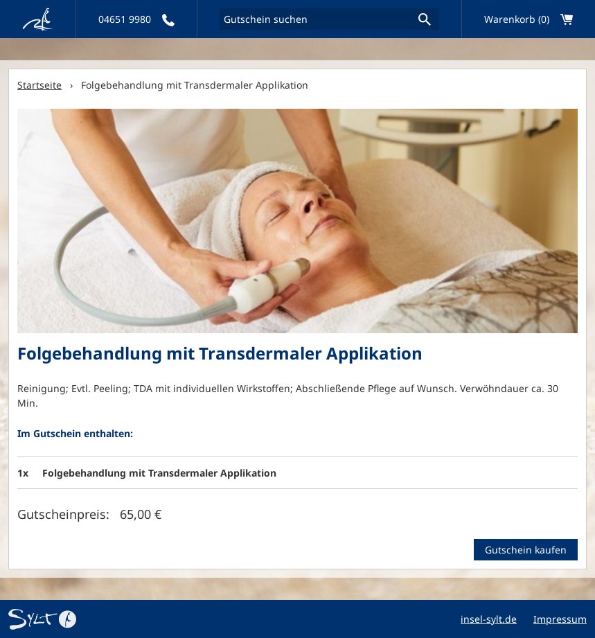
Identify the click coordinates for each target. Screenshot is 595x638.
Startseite (39, 84)
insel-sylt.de (489, 619)
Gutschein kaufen (526, 549)
